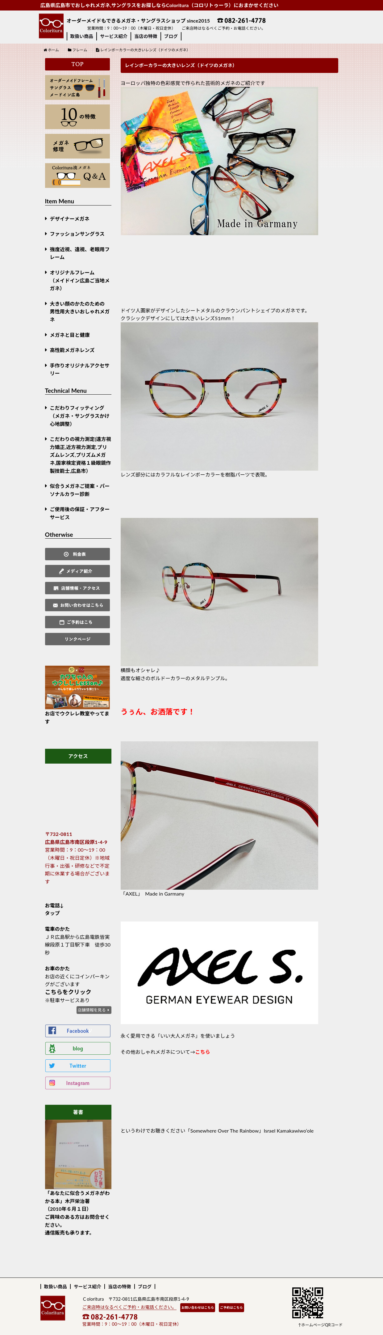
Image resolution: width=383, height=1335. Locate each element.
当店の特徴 (145, 36)
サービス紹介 (113, 36)
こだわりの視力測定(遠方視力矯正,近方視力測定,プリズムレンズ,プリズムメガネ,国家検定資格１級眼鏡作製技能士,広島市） (80, 454)
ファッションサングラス (77, 234)
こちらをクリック (68, 992)
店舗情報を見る (92, 1009)
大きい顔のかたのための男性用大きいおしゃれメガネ (80, 311)
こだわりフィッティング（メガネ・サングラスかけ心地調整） (80, 415)
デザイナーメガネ (70, 219)
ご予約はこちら (231, 1307)
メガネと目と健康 (70, 335)
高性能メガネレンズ (72, 350)
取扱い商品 (81, 36)
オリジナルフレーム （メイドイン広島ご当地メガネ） (80, 280)
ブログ (171, 36)
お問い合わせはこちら (197, 1307)
